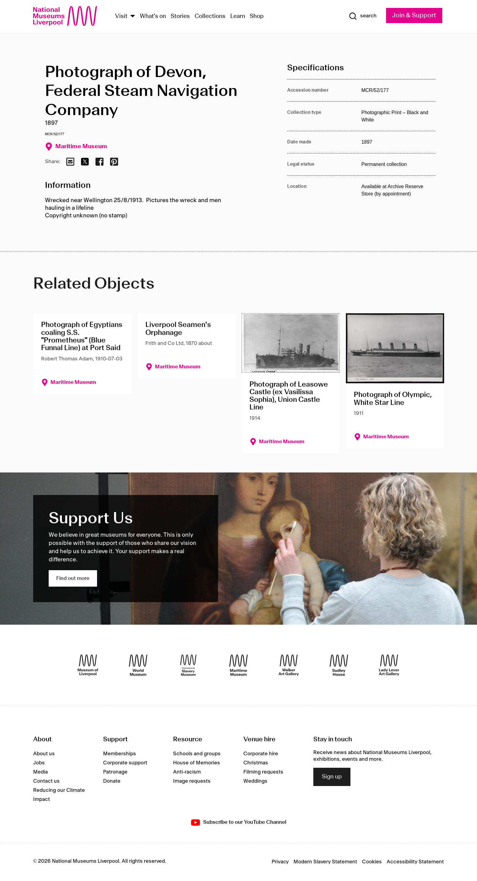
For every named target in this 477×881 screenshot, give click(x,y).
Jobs (39, 763)
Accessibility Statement (415, 862)
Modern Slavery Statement (325, 862)
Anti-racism (187, 772)
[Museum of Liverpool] (88, 665)
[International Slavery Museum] (188, 665)
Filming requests (263, 772)
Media (40, 772)
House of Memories (196, 763)
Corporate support (125, 763)
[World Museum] (138, 665)
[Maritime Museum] (238, 665)
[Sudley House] (339, 665)
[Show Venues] (132, 16)
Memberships (119, 753)
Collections (210, 16)
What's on (153, 16)
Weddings (255, 781)
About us (44, 753)
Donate (111, 781)
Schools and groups (197, 753)
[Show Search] (363, 16)
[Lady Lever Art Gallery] (389, 665)
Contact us (46, 781)
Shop (257, 16)
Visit (121, 16)
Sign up (332, 777)
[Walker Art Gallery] (288, 665)
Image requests (192, 781)
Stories (180, 16)
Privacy (280, 862)
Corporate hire (260, 753)
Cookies (372, 862)
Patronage (115, 772)
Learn (237, 16)
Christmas (255, 763)
